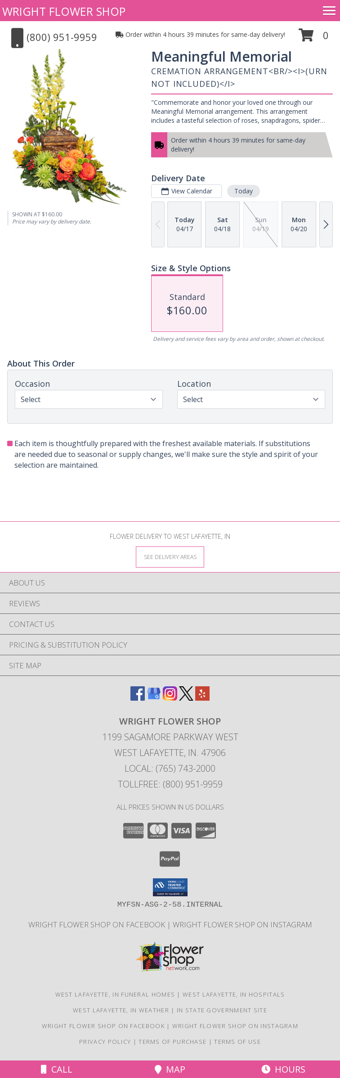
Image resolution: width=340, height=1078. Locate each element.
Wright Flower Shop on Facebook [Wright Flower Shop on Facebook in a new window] (97, 924)
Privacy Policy (105, 1042)
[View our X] (186, 698)
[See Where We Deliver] (170, 556)
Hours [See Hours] (283, 1069)
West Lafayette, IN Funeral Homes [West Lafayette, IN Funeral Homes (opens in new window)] (115, 994)
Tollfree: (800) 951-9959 (170, 784)
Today (243, 191)
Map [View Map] (170, 1069)
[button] (314, 38)
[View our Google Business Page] (154, 698)
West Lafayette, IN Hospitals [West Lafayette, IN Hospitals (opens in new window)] (234, 994)
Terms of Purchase (172, 1042)
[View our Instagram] (170, 698)
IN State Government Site (222, 1010)
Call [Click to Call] (56, 1069)
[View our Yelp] (202, 698)
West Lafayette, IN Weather (121, 1010)
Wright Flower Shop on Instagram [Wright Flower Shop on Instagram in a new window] (242, 924)
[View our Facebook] (137, 698)
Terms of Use (237, 1042)
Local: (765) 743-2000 (170, 768)
